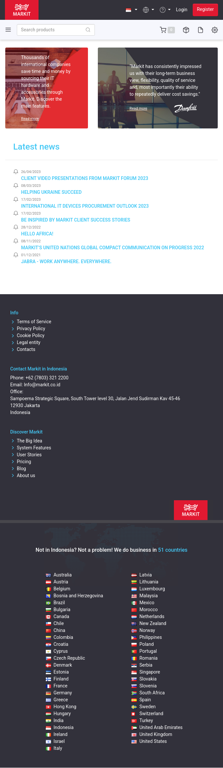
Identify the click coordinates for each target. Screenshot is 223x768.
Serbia (141, 665)
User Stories (26, 454)
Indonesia (60, 727)
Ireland (57, 734)
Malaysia (144, 595)
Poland (142, 644)
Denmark (59, 665)
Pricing (20, 461)
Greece (57, 699)
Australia (59, 574)
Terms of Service (30, 321)
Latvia (141, 574)
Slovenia (143, 685)
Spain (141, 699)
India (55, 720)
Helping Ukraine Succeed (51, 192)
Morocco (144, 609)
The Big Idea (26, 440)
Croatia (57, 644)
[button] (131, 10)
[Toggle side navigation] (8, 29)
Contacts (22, 349)
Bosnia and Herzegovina (74, 595)
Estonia (57, 672)
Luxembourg (148, 588)
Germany (59, 692)
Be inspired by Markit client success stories (75, 220)
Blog (18, 468)
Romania (144, 658)
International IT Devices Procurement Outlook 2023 (85, 206)
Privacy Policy (27, 328)
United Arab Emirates (156, 727)
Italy (54, 748)
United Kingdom (151, 734)
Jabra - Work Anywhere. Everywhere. (66, 261)
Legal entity (25, 342)
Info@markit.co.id (42, 384)
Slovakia (143, 678)
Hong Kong (61, 706)
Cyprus (57, 651)
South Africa (148, 692)
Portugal (144, 651)
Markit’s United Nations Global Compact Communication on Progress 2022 (112, 247)
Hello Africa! (37, 233)
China (56, 630)
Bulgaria (58, 609)
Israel (55, 741)
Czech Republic (65, 658)
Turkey (142, 720)
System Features (30, 447)
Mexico (142, 602)
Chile (55, 623)
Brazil (55, 602)
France (57, 685)
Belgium (58, 588)
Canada (58, 616)
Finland (57, 678)
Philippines (146, 637)
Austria (57, 581)
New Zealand (148, 623)
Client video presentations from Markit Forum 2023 (84, 178)
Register (205, 9)
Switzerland (147, 713)
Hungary (58, 713)
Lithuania (144, 581)
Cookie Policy (27, 335)
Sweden (143, 706)
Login (181, 9)
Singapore (145, 672)
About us (22, 475)
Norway (143, 630)
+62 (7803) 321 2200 (47, 377)
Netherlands (147, 616)
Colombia (59, 637)
